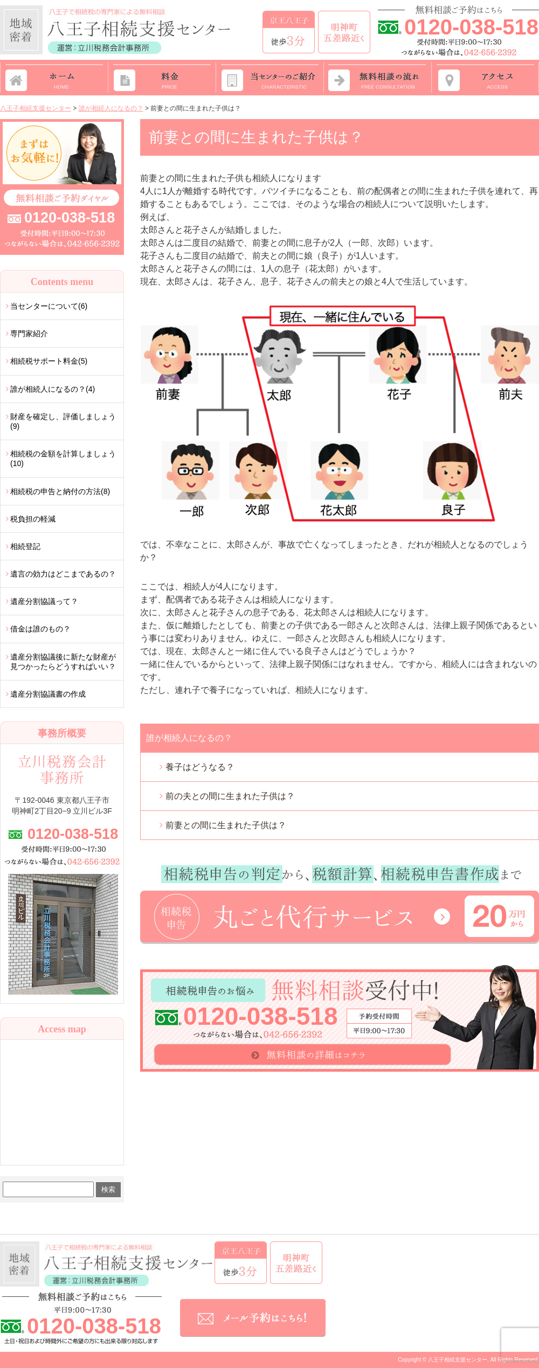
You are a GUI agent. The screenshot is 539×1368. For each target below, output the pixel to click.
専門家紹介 (29, 333)
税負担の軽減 (33, 519)
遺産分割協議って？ (44, 601)
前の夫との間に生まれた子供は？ (230, 796)
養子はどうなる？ (199, 767)
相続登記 (25, 546)
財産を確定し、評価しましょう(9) (63, 421)
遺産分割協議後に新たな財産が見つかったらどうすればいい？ (63, 661)
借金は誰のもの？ (40, 628)
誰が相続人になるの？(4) (52, 389)
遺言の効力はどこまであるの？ (63, 574)
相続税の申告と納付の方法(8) (60, 491)
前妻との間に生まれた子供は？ (225, 825)
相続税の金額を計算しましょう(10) (63, 458)
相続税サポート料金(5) (48, 361)
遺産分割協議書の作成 (48, 694)
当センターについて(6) (48, 306)
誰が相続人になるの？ (189, 737)
